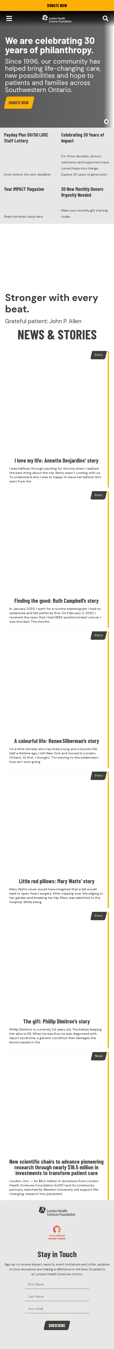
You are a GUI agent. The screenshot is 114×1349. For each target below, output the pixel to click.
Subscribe (57, 1325)
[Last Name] (57, 1296)
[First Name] (57, 1284)
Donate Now (57, 5)
